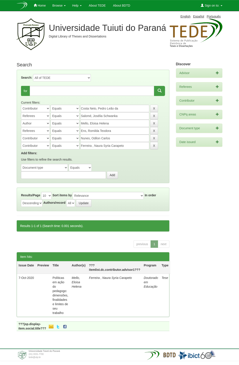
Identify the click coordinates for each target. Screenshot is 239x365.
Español (198, 16)
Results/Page (30, 195)
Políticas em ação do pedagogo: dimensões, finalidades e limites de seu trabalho (60, 295)
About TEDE (97, 5)
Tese (165, 278)
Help (77, 5)
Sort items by (62, 195)
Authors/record (54, 202)
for (25, 91)
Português (214, 16)
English (186, 16)
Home (40, 5)
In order (150, 195)
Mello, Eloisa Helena (76, 282)
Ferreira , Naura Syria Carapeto (110, 278)
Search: (26, 77)
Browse (59, 5)
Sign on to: (211, 5)
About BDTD (121, 5)
